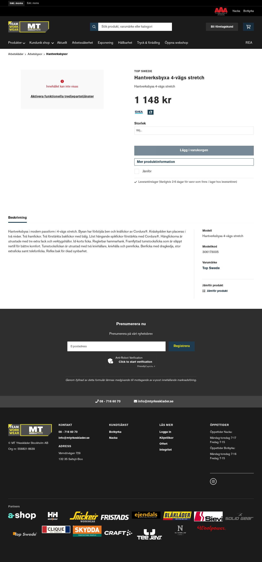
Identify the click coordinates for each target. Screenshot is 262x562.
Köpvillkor (166, 438)
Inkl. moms (16, 3)
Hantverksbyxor (57, 54)
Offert (163, 444)
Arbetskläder (15, 54)
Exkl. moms (33, 3)
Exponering (105, 43)
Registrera (182, 346)
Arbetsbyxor (35, 54)
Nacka (236, 11)
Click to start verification (135, 362)
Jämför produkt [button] (215, 291)
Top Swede (211, 268)
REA (249, 43)
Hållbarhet (125, 43)
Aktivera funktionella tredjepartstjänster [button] (62, 96)
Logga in (165, 432)
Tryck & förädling (148, 43)
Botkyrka (248, 11)
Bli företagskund (222, 27)
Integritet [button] (165, 450)
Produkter (16, 43)
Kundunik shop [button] (41, 43)
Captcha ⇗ (146, 366)
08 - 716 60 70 (110, 401)
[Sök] (131, 27)
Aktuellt (62, 43)
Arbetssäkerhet (82, 43)
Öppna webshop (176, 43)
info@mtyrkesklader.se (155, 401)
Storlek (140, 123)
